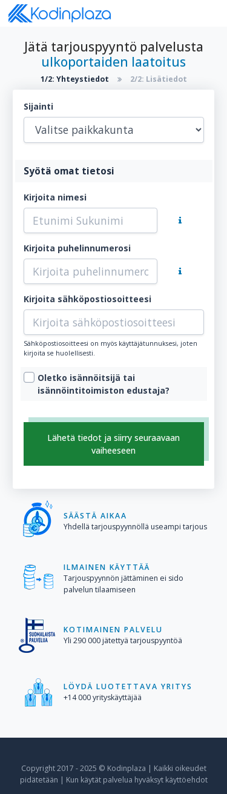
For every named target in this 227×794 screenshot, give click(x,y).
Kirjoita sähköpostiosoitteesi (87, 299)
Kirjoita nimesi (55, 197)
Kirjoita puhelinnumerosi (77, 248)
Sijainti (38, 106)
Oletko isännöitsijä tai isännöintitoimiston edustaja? (103, 384)
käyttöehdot (186, 780)
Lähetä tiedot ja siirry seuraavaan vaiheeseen (113, 444)
